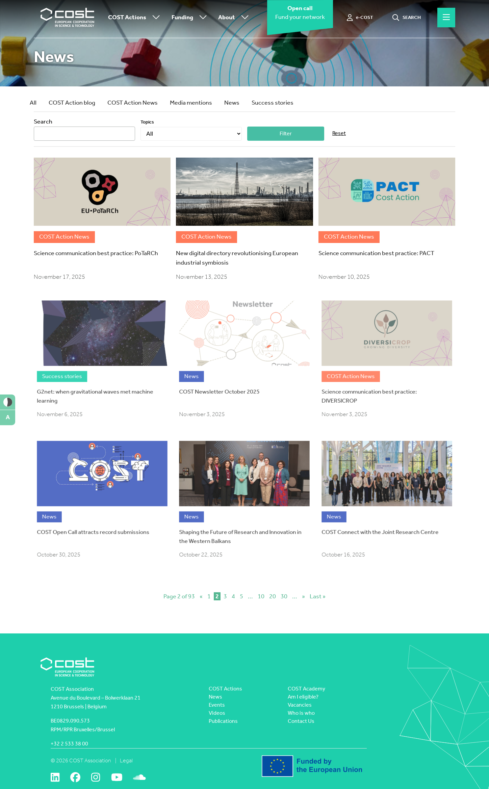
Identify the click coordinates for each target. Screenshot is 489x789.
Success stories (272, 102)
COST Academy (306, 688)
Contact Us (301, 721)
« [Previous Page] (201, 596)
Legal (126, 760)
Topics (147, 122)
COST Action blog (72, 102)
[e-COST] (360, 17)
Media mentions (191, 102)
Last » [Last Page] (318, 596)
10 (261, 596)
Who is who (301, 713)
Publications (223, 721)
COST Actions (135, 18)
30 (284, 596)
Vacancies (300, 705)
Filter (286, 133)
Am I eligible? (303, 696)
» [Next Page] (303, 596)
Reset (339, 133)
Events (217, 705)
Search (43, 121)
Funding (191, 18)
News (231, 102)
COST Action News (132, 102)
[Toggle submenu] (154, 18)
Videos (217, 713)
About (235, 18)
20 (272, 596)
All (33, 102)
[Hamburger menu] (446, 17)
